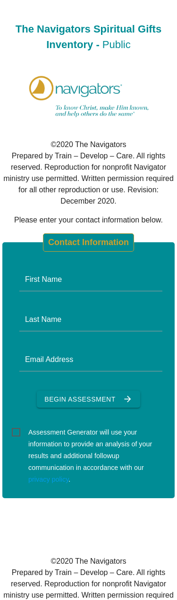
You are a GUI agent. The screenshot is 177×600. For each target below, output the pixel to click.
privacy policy (48, 479)
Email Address (49, 359)
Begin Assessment (88, 399)
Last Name (43, 319)
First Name (43, 279)
